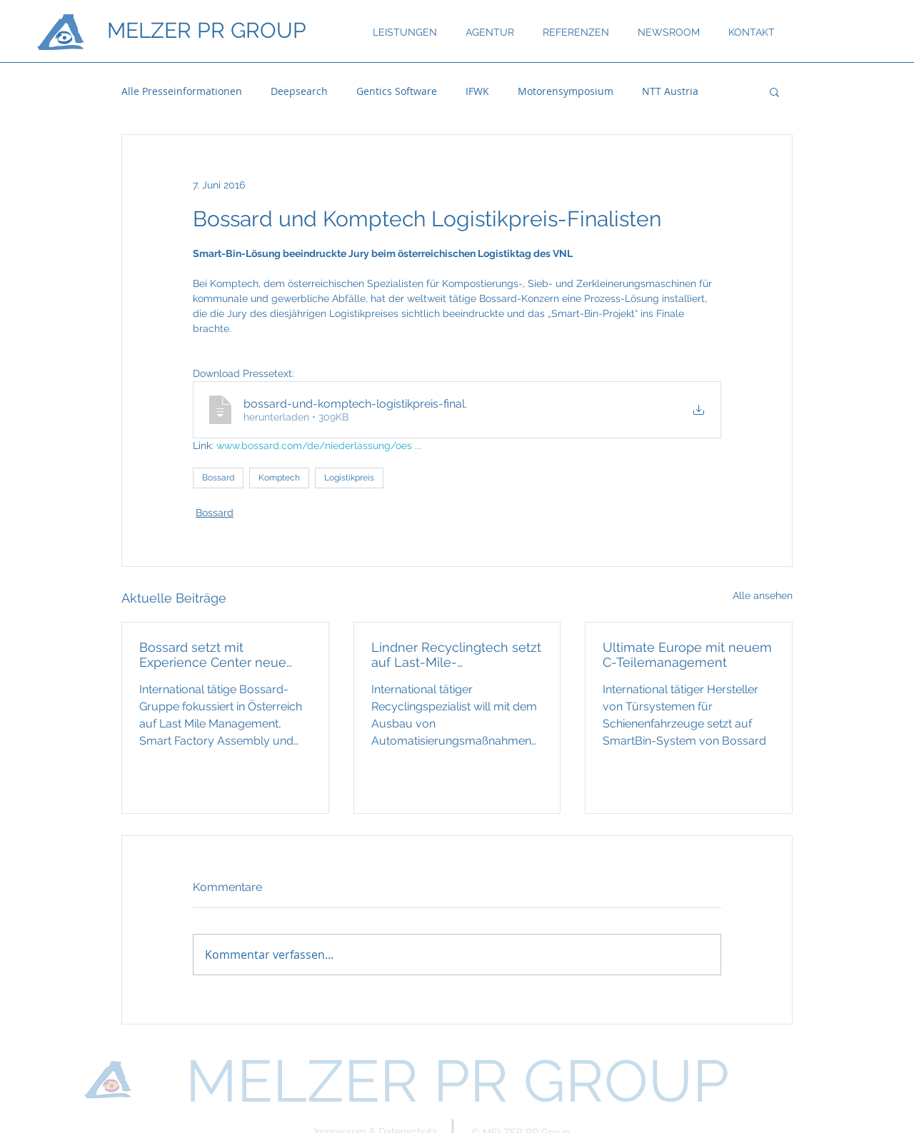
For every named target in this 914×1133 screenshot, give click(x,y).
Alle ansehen (763, 595)
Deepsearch (299, 91)
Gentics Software (396, 91)
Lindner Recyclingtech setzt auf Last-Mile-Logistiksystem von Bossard (456, 655)
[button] (774, 91)
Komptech (279, 478)
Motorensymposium (565, 91)
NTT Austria (670, 91)
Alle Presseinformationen (181, 91)
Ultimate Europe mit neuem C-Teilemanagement (687, 655)
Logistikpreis (349, 478)
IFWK (477, 91)
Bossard (218, 478)
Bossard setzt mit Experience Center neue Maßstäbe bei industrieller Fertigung (217, 655)
